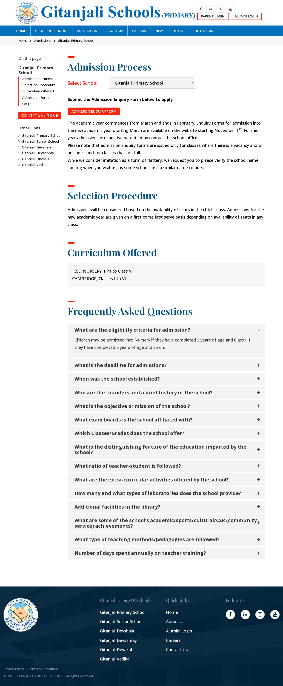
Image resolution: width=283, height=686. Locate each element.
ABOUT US (114, 30)
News (160, 30)
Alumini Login (179, 631)
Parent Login (213, 16)
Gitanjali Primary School (41, 135)
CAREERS (139, 30)
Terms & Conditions (43, 669)
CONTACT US (202, 30)
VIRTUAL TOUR (40, 115)
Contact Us (177, 649)
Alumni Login (246, 16)
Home (21, 30)
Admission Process (38, 79)
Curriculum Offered (38, 91)
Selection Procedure (39, 85)
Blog (178, 30)
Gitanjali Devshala (37, 147)
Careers (173, 640)
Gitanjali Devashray (38, 153)
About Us (175, 621)
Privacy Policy (13, 669)
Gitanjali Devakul (36, 158)
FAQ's (26, 103)
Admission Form (35, 97)
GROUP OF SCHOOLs (51, 30)
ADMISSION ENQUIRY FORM (93, 111)
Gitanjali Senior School (40, 141)
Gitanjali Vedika (35, 164)
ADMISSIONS (87, 30)
